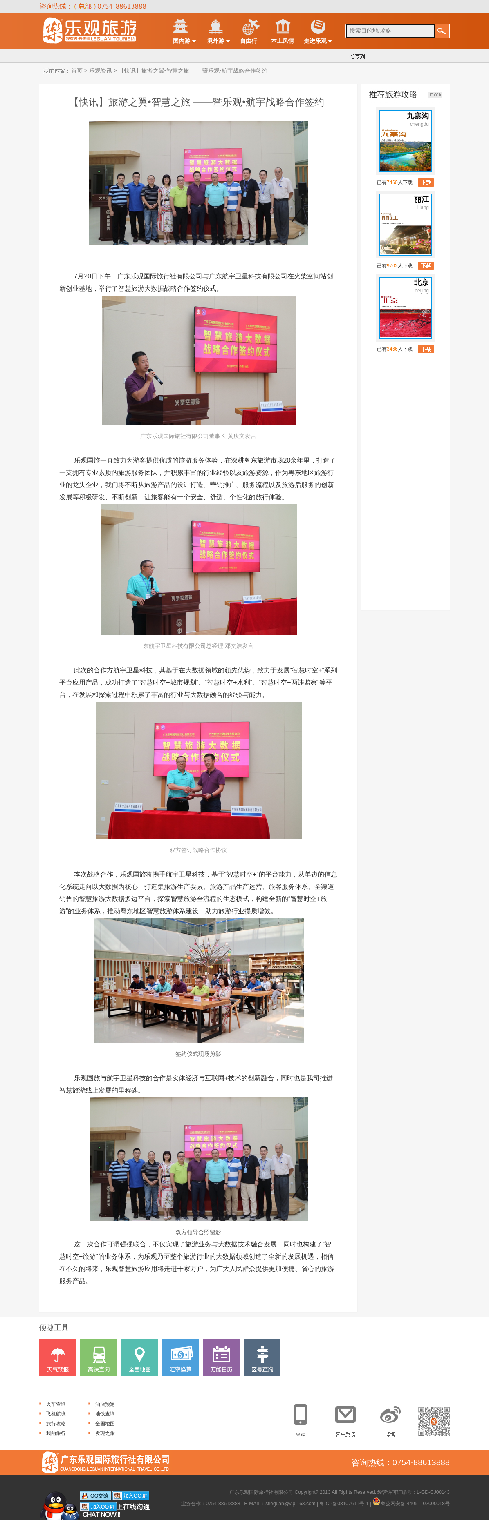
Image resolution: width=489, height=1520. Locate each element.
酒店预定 (105, 1404)
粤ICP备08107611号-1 (343, 1504)
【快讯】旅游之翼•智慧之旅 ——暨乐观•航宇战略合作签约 (192, 70)
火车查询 (56, 1404)
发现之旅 (105, 1433)
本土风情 (282, 41)
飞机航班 (56, 1414)
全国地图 (139, 1357)
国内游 (181, 41)
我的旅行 (56, 1433)
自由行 (248, 41)
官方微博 (391, 1418)
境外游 (215, 41)
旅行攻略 (56, 1424)
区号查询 (262, 1357)
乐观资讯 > (102, 70)
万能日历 (221, 1357)
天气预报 (57, 1357)
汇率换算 (180, 1357)
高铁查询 (98, 1357)
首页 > (78, 70)
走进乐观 (315, 41)
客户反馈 (348, 1418)
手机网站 (305, 1418)
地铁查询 (105, 1414)
